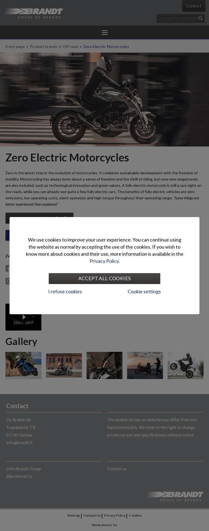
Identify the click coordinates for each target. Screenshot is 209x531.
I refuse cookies (65, 291)
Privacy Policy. (105, 261)
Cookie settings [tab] (144, 291)
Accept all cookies (104, 278)
